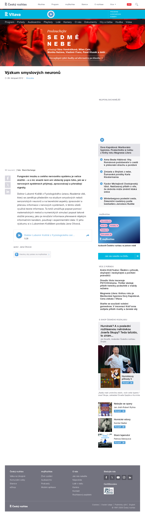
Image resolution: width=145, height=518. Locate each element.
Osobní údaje (106, 503)
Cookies (95, 503)
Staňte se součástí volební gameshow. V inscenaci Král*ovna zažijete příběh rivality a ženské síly (126, 301)
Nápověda (77, 478)
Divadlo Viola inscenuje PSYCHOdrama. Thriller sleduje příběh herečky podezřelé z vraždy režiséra (126, 270)
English (132, 503)
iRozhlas (41, 4)
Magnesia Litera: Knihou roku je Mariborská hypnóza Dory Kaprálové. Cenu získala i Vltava (127, 286)
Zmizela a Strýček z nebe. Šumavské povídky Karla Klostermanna (118, 156)
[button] (88, 198)
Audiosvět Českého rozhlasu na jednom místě (117, 227)
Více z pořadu (106, 248)
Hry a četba (106, 22)
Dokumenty (90, 22)
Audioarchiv (115, 14)
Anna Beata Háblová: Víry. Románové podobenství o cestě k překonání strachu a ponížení (121, 144)
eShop (13, 485)
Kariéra (75, 485)
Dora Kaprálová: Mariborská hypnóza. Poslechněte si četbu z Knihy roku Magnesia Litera (116, 132)
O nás (78, 22)
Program (55, 4)
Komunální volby (17, 478)
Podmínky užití (121, 503)
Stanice (85, 4)
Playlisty (48, 22)
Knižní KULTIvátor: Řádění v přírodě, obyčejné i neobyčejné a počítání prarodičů (127, 255)
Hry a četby (105, 203)
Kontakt (76, 489)
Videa (129, 22)
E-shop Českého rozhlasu (113, 318)
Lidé (58, 22)
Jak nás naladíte (79, 474)
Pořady (21, 22)
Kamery (113, 17)
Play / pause (19, 197)
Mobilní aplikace (48, 485)
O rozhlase (99, 4)
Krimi (103, 207)
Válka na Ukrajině (17, 474)
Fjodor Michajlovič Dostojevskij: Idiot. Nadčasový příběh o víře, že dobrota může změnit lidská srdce (121, 169)
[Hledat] (136, 4)
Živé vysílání (106, 216)
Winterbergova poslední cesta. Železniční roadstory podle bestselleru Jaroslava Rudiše (120, 183)
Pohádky (114, 207)
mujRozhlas (70, 4)
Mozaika (30, 78)
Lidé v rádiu (77, 481)
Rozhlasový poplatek (81, 492)
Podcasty (45, 481)
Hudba (119, 22)
